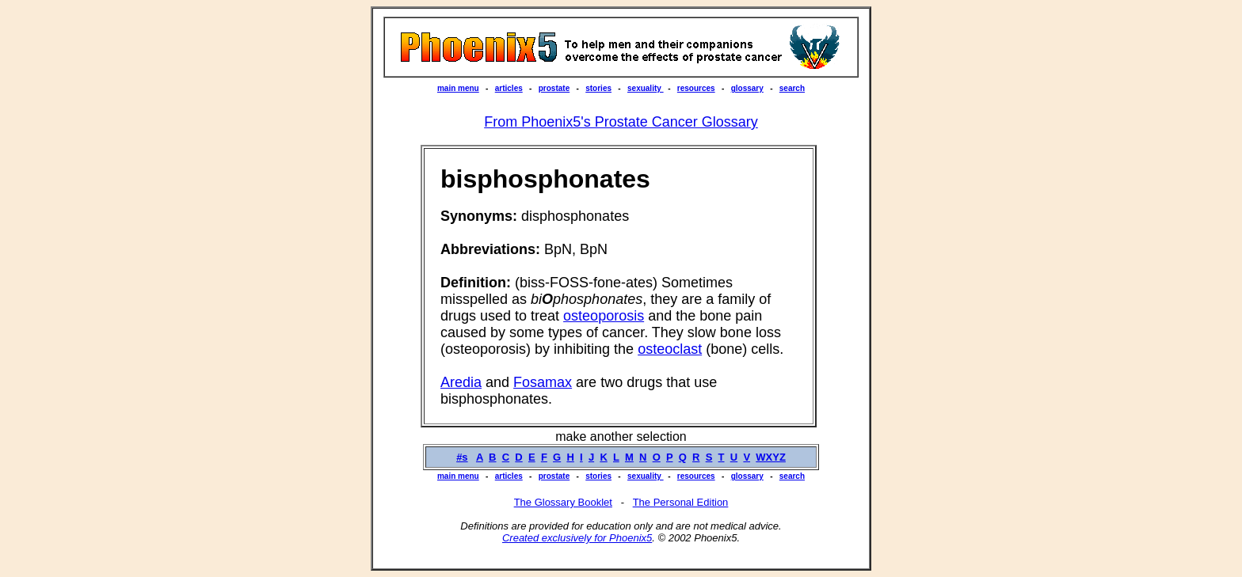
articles (509, 88)
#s (461, 457)
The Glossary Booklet (563, 502)
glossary (747, 88)
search (792, 88)
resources (696, 88)
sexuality (645, 88)
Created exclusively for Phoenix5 (577, 538)
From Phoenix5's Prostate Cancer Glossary (621, 122)
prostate (554, 88)
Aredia (461, 382)
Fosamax (542, 382)
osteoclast (670, 349)
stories (598, 88)
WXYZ (771, 457)
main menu (458, 88)
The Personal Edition (681, 502)
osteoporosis (603, 316)
